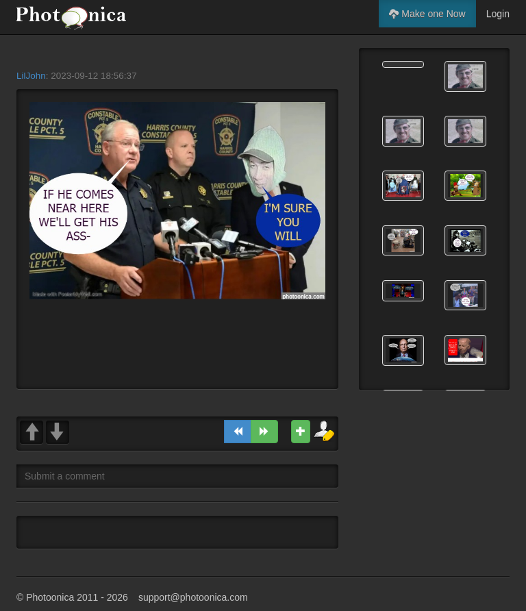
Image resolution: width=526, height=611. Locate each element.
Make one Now (427, 13)
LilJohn (31, 76)
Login (498, 13)
